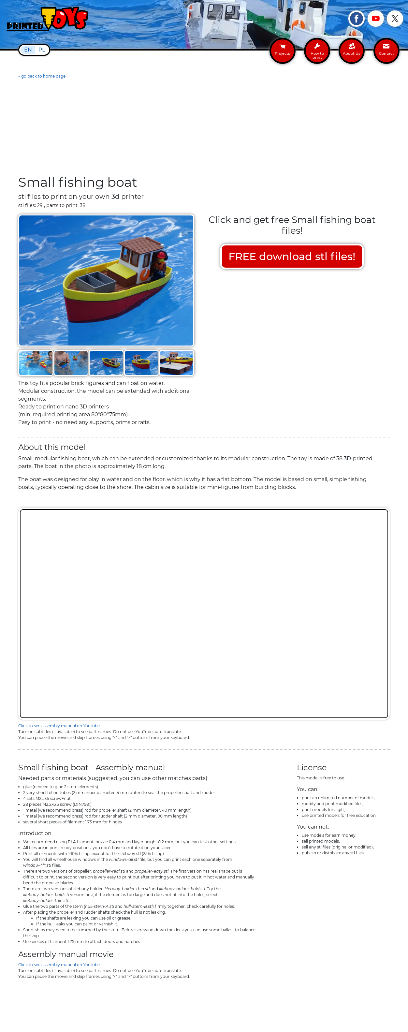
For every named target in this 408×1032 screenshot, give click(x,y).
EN (28, 50)
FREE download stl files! (292, 256)
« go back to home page (42, 76)
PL (41, 50)
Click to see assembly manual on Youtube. (59, 725)
